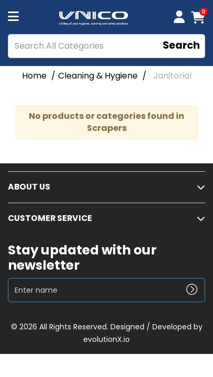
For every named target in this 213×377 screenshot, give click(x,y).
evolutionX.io (106, 339)
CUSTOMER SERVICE (50, 218)
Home (34, 76)
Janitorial (172, 76)
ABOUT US (29, 187)
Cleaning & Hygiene (98, 76)
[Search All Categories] (106, 46)
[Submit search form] (181, 46)
